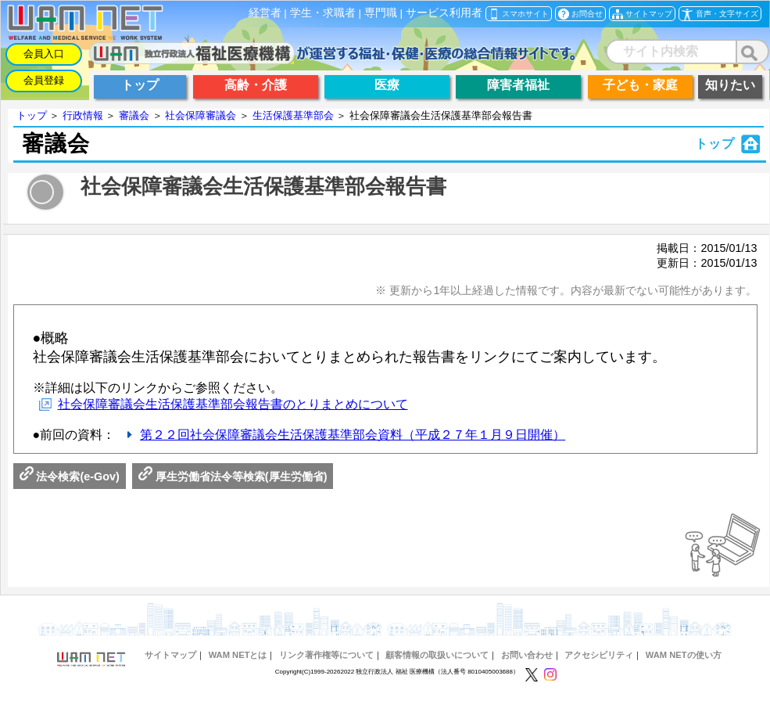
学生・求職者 (323, 13)
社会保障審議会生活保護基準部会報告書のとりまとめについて (233, 404)
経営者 (265, 13)
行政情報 (83, 115)
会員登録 (43, 80)
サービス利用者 (444, 13)
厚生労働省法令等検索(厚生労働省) (233, 476)
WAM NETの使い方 (684, 655)
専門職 (380, 13)
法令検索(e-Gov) (70, 476)
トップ (31, 115)
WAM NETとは (238, 655)
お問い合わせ (527, 655)
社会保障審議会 (200, 115)
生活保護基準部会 (293, 115)
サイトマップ (170, 655)
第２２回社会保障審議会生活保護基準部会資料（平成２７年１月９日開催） (352, 434)
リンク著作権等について (326, 655)
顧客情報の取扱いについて (437, 655)
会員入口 (43, 53)
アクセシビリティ (598, 655)
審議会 (134, 115)
